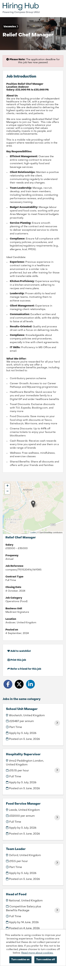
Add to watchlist (19, 651)
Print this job (16, 660)
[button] (33, 504)
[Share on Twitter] (19, 684)
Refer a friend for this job (24, 669)
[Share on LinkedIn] (30, 684)
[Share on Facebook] (8, 684)
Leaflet (33, 532)
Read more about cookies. (37, 953)
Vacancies (11, 26)
